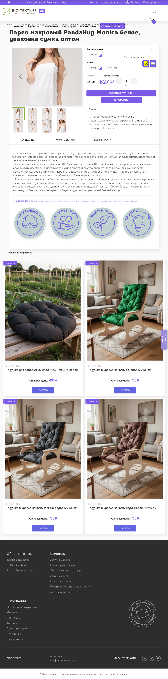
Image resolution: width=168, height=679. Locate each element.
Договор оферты (17, 628)
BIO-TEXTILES (14, 658)
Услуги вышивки (60, 559)
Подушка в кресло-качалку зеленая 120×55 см (119, 370)
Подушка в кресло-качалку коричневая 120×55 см (122, 508)
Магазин (12, 612)
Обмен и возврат (61, 581)
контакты (92, 2)
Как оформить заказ (62, 565)
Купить (43, 390)
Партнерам (14, 617)
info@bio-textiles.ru (18, 559)
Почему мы (14, 633)
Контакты (12, 623)
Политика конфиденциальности (70, 586)
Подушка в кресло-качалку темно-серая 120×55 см (41, 508)
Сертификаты (15, 639)
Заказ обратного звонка (21, 570)
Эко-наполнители (61, 592)
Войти (135, 2)
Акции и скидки (60, 575)
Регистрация (151, 2)
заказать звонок (111, 2)
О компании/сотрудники (22, 607)
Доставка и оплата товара (66, 570)
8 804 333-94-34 (16, 565)
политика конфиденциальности (63, 658)
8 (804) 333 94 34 (36, 2)
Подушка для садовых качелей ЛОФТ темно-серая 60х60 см (47, 370)
